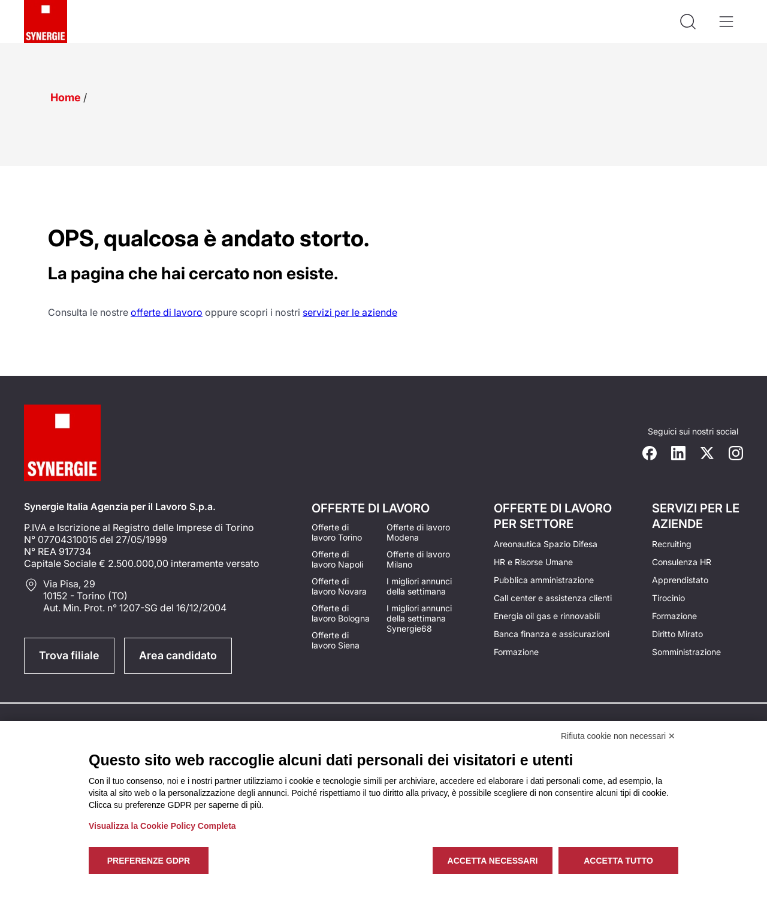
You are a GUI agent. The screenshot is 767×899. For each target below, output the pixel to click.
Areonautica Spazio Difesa (545, 544)
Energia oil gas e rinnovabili (547, 616)
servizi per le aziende (350, 312)
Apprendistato (680, 580)
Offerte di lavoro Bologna (341, 613)
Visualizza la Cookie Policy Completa (162, 826)
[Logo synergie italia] (45, 21)
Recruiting (671, 544)
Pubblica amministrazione (544, 580)
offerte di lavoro (167, 312)
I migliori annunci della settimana (419, 586)
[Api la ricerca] (687, 21)
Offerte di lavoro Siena (336, 640)
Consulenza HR (681, 562)
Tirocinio (668, 598)
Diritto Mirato (677, 634)
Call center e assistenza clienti (553, 598)
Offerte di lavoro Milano (418, 559)
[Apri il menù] (726, 21)
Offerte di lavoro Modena (418, 532)
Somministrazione (686, 652)
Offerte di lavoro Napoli (337, 559)
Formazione (516, 652)
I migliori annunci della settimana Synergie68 (419, 618)
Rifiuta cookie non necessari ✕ (618, 736)
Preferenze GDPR (148, 860)
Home (65, 97)
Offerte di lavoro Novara (339, 586)
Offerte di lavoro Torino (337, 532)
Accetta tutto (618, 860)
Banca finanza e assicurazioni (551, 634)
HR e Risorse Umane (533, 562)
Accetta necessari (493, 860)
